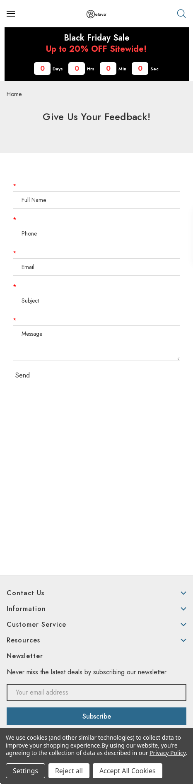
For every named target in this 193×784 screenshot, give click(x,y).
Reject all (69, 770)
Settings (25, 770)
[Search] (181, 13)
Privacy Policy (168, 753)
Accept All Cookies (127, 770)
